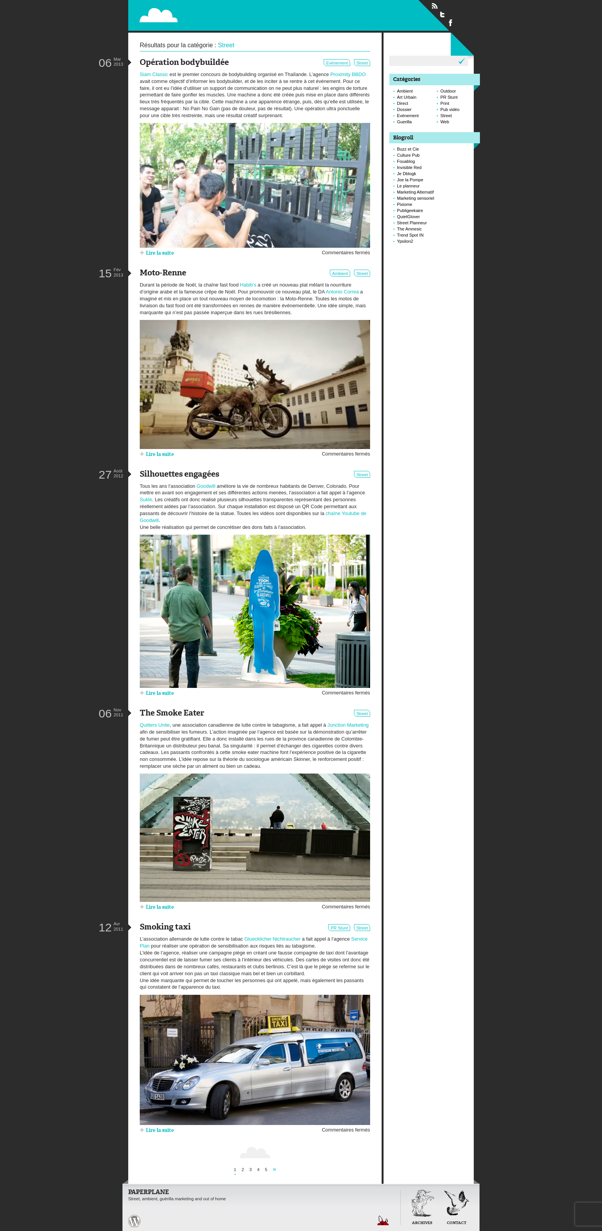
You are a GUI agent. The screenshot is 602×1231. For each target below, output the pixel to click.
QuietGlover (408, 216)
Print (444, 103)
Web (444, 121)
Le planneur (408, 186)
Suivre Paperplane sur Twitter (443, 14)
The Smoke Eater (172, 713)
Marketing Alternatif (415, 192)
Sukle (146, 499)
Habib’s (248, 285)
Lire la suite (160, 253)
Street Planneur (412, 222)
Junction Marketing (348, 725)
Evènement (337, 63)
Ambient (340, 273)
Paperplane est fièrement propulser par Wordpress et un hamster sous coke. (134, 1221)
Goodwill (206, 486)
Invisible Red (409, 167)
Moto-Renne (163, 273)
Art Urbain (406, 97)
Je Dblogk (406, 173)
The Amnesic (409, 229)
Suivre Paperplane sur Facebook (451, 22)
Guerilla (404, 121)
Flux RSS (434, 6)
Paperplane (205, 11)
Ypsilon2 (405, 241)
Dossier (404, 109)
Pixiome (404, 204)
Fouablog (406, 161)
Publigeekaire (410, 210)
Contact (456, 1223)
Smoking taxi (165, 927)
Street (362, 63)
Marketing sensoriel (415, 198)
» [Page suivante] (274, 1169)
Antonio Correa (342, 292)
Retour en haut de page (383, 1220)
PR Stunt (339, 928)
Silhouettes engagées (179, 475)
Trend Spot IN (410, 235)
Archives (422, 1223)
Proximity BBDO (348, 74)
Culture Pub (408, 155)
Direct (402, 103)
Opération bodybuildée (184, 63)
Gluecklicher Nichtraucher (272, 939)
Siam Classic (154, 74)
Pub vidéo (450, 109)
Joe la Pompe (410, 179)
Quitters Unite (155, 725)
